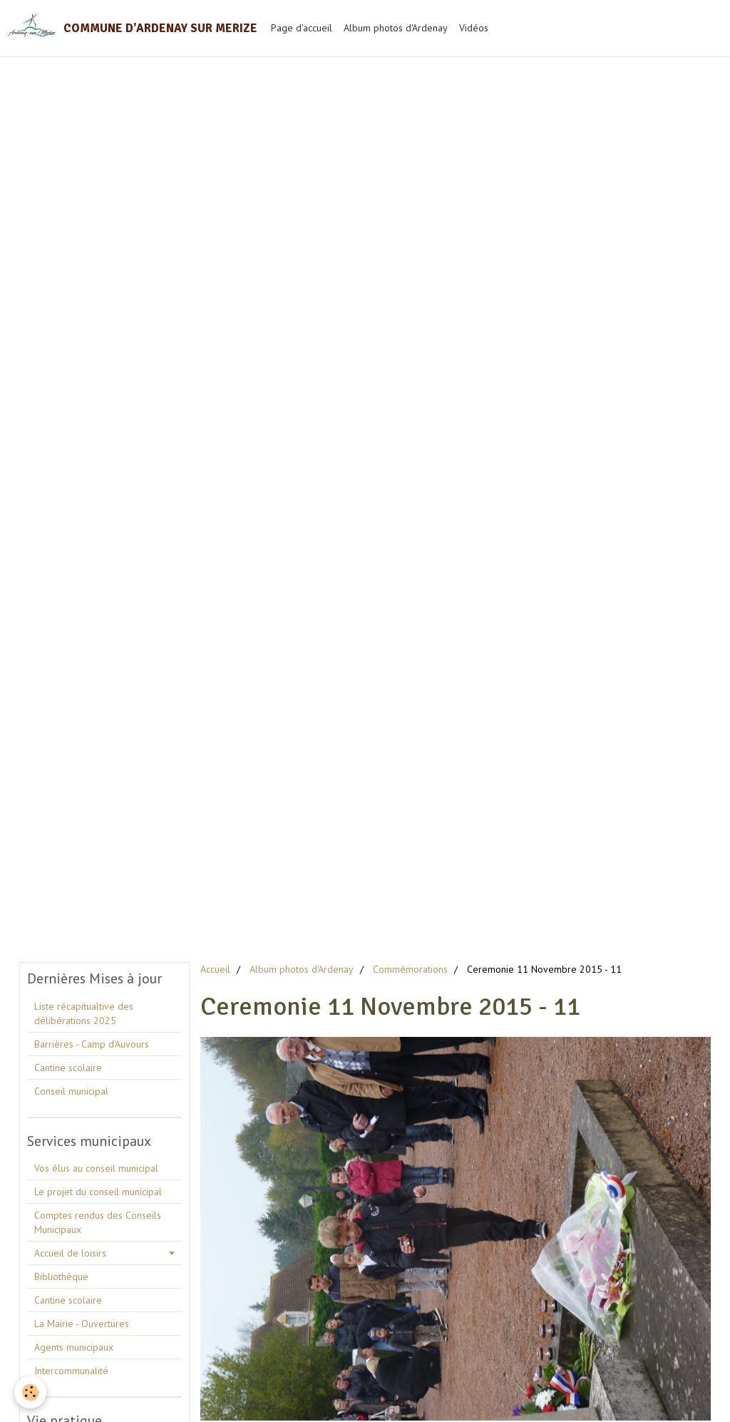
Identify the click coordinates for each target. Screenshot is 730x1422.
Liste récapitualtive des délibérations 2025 (83, 1013)
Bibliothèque (61, 1276)
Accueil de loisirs (70, 1253)
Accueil (215, 969)
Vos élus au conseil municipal (96, 1168)
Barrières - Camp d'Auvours (91, 1044)
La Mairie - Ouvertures (81, 1323)
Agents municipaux (73, 1347)
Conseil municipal (71, 1091)
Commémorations (410, 969)
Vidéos (473, 27)
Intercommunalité (71, 1370)
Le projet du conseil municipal (98, 1191)
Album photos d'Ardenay (396, 27)
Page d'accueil (301, 27)
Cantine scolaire (68, 1067)
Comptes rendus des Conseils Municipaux (97, 1222)
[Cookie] (30, 1392)
